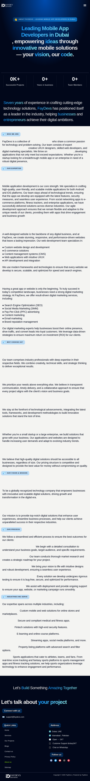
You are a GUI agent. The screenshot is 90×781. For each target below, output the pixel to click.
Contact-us (9, 751)
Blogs (7, 746)
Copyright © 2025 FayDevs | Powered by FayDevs (70, 775)
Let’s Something (45, 688)
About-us (8, 762)
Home (7, 730)
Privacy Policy (10, 757)
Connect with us (12, 710)
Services (8, 735)
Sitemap (8, 767)
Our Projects (9, 741)
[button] (85, 5)
